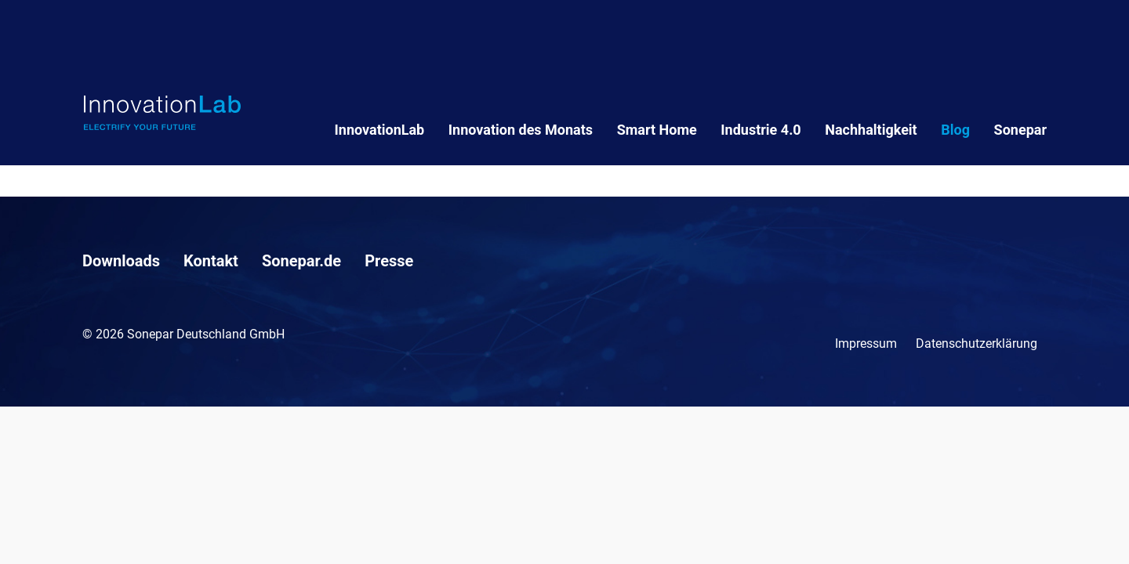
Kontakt (210, 260)
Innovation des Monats (520, 129)
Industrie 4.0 (760, 129)
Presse (389, 260)
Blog (955, 129)
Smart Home (657, 129)
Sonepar (1020, 129)
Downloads (121, 260)
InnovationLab (380, 129)
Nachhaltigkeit (871, 129)
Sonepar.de (301, 260)
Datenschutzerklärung (976, 343)
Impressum (866, 343)
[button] (34, 529)
